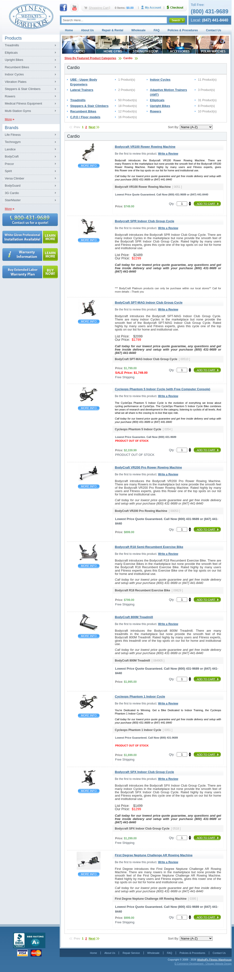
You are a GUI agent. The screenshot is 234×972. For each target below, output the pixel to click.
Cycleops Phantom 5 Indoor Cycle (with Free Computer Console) (89, 408)
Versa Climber (14, 178)
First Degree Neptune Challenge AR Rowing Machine (89, 874)
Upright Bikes (14, 60)
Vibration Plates (16, 82)
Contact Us (213, 30)
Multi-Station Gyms (18, 111)
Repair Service (131, 952)
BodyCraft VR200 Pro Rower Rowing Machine (89, 486)
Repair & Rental (112, 30)
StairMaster (13, 200)
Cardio (128, 58)
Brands (11, 127)
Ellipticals (11, 52)
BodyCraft (12, 156)
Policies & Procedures (183, 30)
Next (92, 127)
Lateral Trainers (81, 90)
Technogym (13, 142)
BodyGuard (13, 185)
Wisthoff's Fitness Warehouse (214, 959)
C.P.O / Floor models (85, 117)
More (8, 119)
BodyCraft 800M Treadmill (89, 636)
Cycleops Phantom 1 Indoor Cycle (89, 715)
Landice (10, 149)
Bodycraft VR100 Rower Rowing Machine (89, 165)
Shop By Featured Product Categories (90, 58)
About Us (87, 30)
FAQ (157, 30)
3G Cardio (12, 193)
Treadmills (12, 45)
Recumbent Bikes (17, 67)
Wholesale (138, 30)
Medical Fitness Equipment (23, 103)
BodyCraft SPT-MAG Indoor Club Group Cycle (89, 321)
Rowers (10, 96)
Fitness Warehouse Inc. (31, 16)
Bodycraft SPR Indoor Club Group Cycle (89, 240)
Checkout (177, 7)
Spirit (8, 171)
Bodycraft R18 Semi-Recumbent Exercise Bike (89, 566)
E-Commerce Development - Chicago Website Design (203, 963)
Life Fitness (13, 135)
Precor (9, 164)
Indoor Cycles (14, 74)
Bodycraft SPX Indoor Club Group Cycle (89, 791)
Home (69, 30)
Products (13, 38)
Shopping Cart (99, 8)
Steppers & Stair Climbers (23, 89)
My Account (152, 7)
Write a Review (168, 153)
